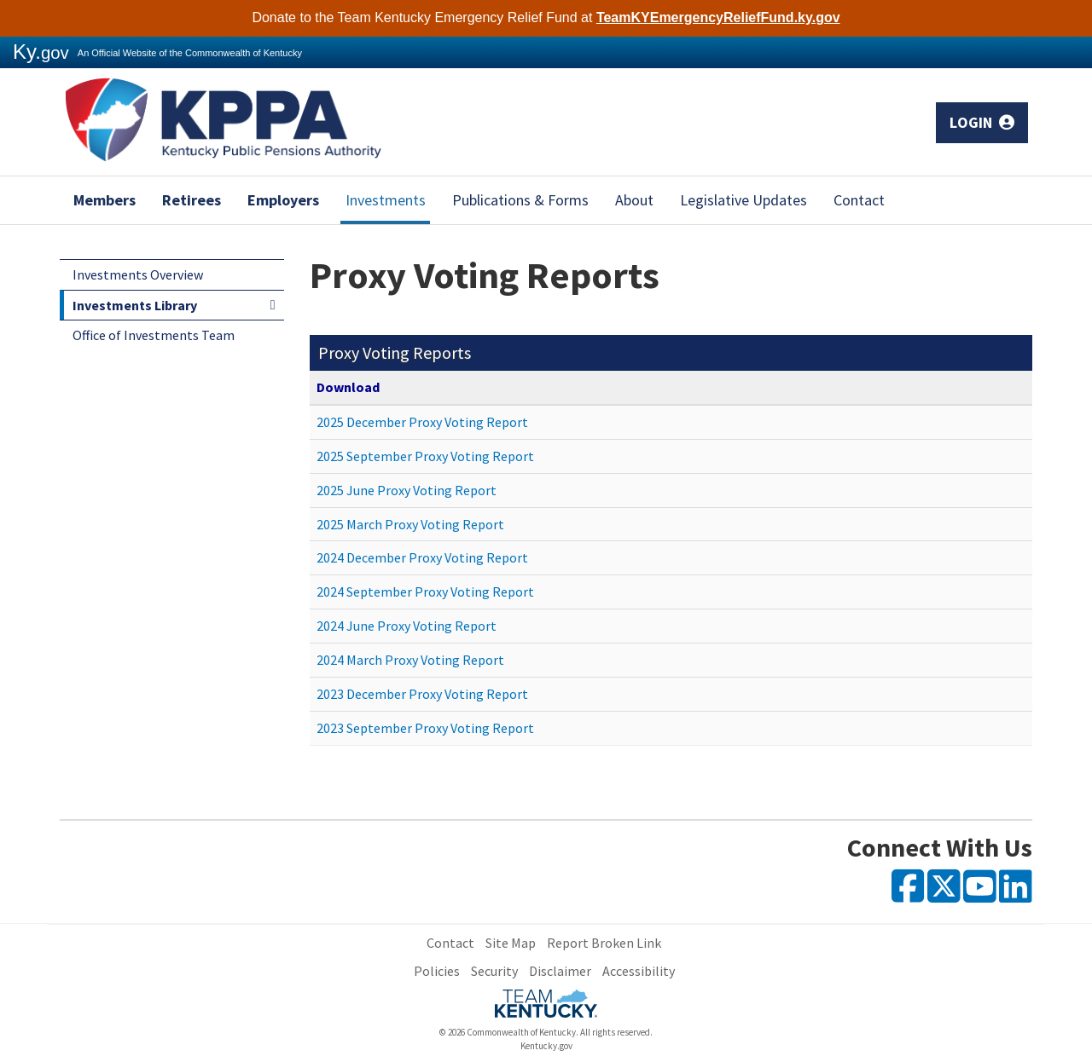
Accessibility (638, 970)
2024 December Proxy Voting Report (422, 557)
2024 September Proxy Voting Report (425, 591)
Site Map (510, 942)
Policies (437, 970)
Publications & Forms (520, 200)
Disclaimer (560, 970)
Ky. (41, 51)
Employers (283, 200)
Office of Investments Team (154, 334)
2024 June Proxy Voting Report (407, 625)
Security (494, 970)
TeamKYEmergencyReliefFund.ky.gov (718, 17)
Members (104, 200)
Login (982, 122)
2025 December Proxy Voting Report (422, 421)
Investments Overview (138, 274)
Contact (859, 200)
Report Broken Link (604, 942)
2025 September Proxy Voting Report (425, 456)
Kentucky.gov (546, 1046)
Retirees (191, 200)
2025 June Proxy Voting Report (407, 490)
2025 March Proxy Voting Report (410, 524)
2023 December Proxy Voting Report (422, 693)
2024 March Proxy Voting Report (410, 659)
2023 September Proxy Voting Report (425, 727)
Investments (386, 200)
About (634, 200)
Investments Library (135, 305)
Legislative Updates (743, 200)
